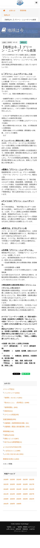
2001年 (6, 503)
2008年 (25, 494)
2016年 (6, 489)
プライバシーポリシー (20, 531)
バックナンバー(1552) (11, 393)
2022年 (31, 479)
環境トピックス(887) (11, 438)
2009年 (18, 494)
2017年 (31, 484)
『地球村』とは (10, 527)
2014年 (18, 489)
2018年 (25, 484)
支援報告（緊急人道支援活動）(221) (16, 426)
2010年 (12, 494)
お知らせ (12, 10)
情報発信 (25, 529)
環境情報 (23, 10)
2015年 (12, 489)
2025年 (12, 479)
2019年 (18, 484)
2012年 (31, 489)
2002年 (31, 499)
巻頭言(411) (8, 411)
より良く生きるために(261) (13, 454)
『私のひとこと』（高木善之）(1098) (16, 402)
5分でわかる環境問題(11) (13, 442)
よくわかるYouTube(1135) (12, 447)
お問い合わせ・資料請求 (13, 529)
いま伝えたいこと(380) (12, 450)
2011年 (6, 494)
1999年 (18, 503)
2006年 (6, 499)
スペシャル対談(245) (11, 414)
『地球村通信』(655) (10, 407)
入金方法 (32, 529)
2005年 (12, 499)
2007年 (31, 494)
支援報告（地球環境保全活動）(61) (16, 423)
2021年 (6, 484)
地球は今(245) (9, 435)
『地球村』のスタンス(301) (12, 397)
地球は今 (7, 15)
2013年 (25, 489)
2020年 (12, 484)
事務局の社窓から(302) (11, 459)
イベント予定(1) (8, 389)
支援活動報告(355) (9, 419)
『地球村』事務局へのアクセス (26, 527)
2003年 (25, 499)
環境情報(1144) (8, 431)
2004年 (18, 499)
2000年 (12, 503)
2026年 (6, 479)
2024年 (18, 479)
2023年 (25, 479)
